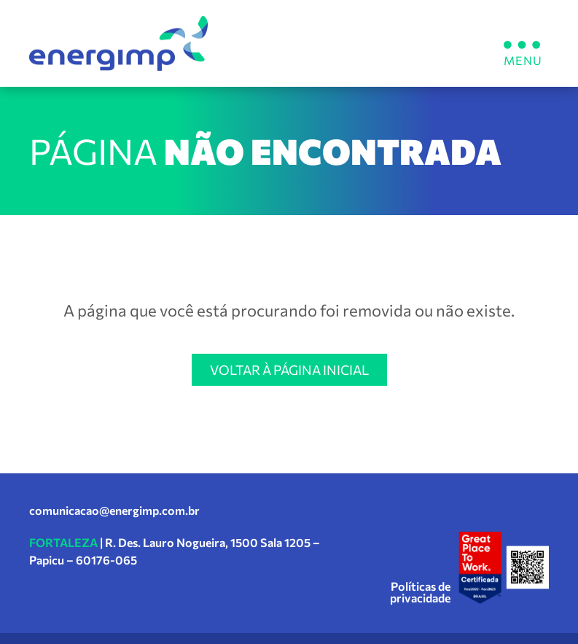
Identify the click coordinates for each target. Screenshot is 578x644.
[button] (521, 43)
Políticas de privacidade (420, 592)
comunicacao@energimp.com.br (114, 510)
